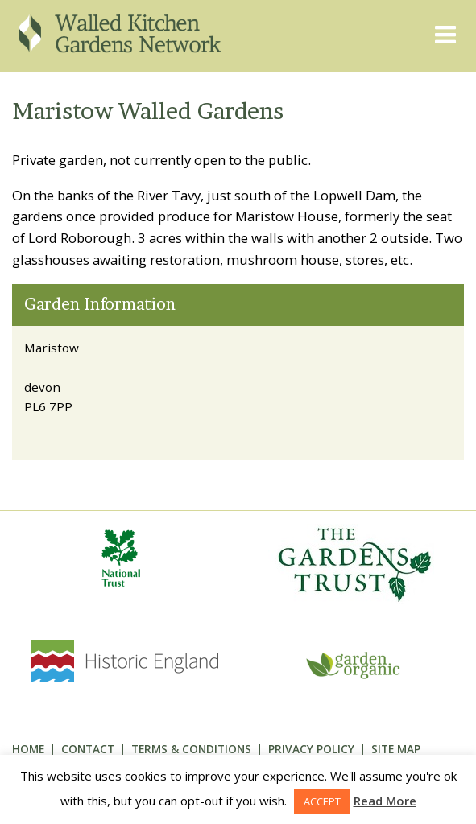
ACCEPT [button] (322, 801)
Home (28, 748)
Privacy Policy (311, 748)
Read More (385, 801)
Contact (87, 748)
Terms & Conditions (191, 748)
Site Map (395, 748)
